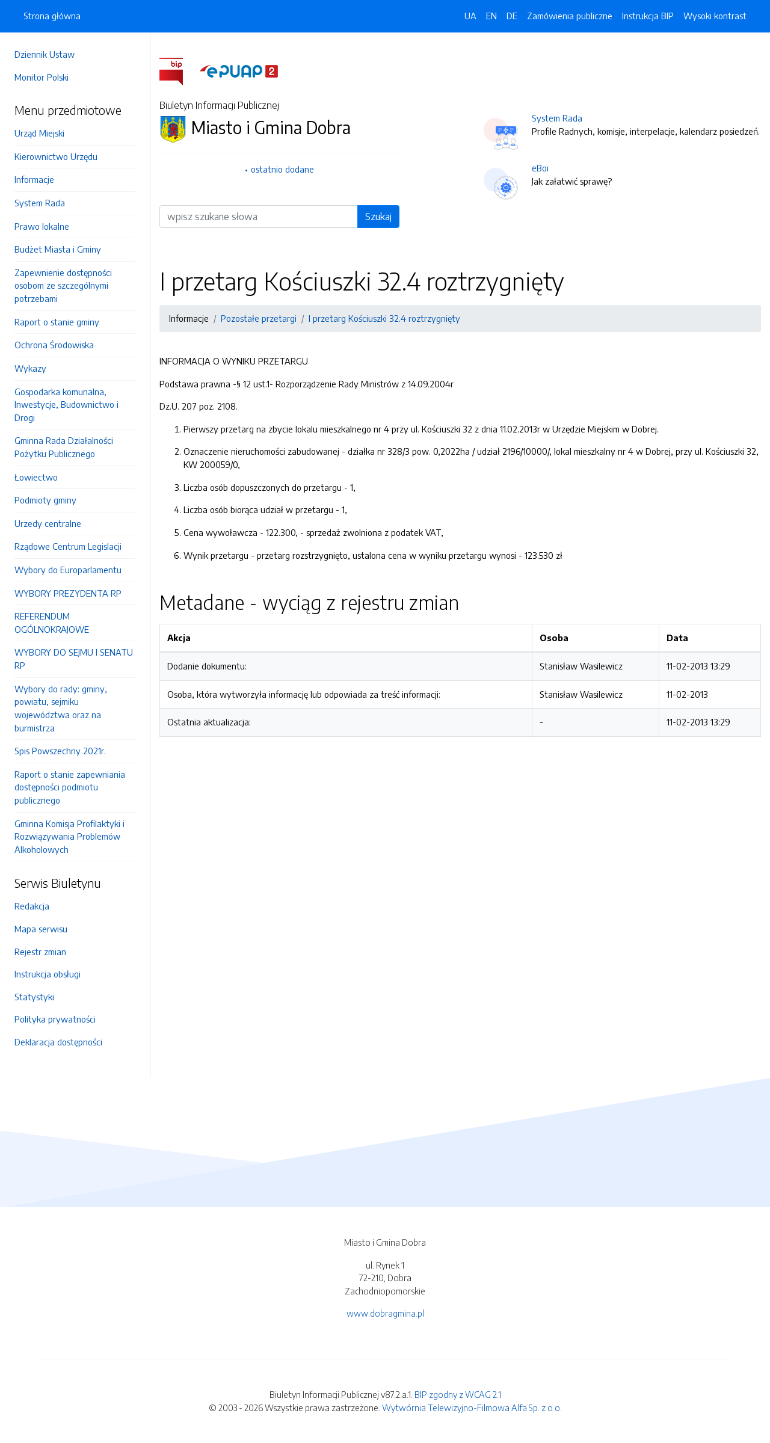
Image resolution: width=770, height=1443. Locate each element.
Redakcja (31, 905)
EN (491, 15)
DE (512, 15)
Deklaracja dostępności (58, 1041)
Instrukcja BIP (648, 15)
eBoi (540, 167)
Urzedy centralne (47, 523)
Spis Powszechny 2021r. (60, 750)
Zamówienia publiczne (569, 15)
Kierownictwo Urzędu (55, 156)
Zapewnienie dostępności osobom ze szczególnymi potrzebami (63, 285)
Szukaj (378, 217)
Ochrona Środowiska (54, 344)
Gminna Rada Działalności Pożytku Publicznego (63, 447)
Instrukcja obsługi (47, 973)
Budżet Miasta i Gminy (57, 249)
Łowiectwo (36, 477)
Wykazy (30, 368)
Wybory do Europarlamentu (68, 569)
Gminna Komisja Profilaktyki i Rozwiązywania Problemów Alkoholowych (69, 836)
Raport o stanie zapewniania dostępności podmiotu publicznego (69, 787)
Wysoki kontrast (715, 15)
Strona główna (52, 15)
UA (470, 15)
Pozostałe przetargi (259, 318)
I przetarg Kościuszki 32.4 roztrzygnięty (384, 318)
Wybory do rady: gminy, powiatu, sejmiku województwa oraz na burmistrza (60, 708)
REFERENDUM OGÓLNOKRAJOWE (51, 623)
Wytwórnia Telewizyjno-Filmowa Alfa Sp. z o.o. (472, 1407)
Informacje (34, 179)
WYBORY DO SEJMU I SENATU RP (73, 659)
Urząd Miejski (39, 133)
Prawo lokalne (41, 226)
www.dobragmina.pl (385, 1313)
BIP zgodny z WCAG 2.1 (457, 1394)
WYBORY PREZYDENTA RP (68, 593)
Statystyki (34, 996)
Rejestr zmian (40, 951)
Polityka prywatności (55, 1019)
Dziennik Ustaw (44, 54)
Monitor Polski (41, 77)
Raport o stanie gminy (56, 321)
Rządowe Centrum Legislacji (68, 546)
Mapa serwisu (40, 928)
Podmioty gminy (45, 499)
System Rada (39, 202)
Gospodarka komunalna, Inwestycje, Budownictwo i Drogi (66, 404)
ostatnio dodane (282, 169)
